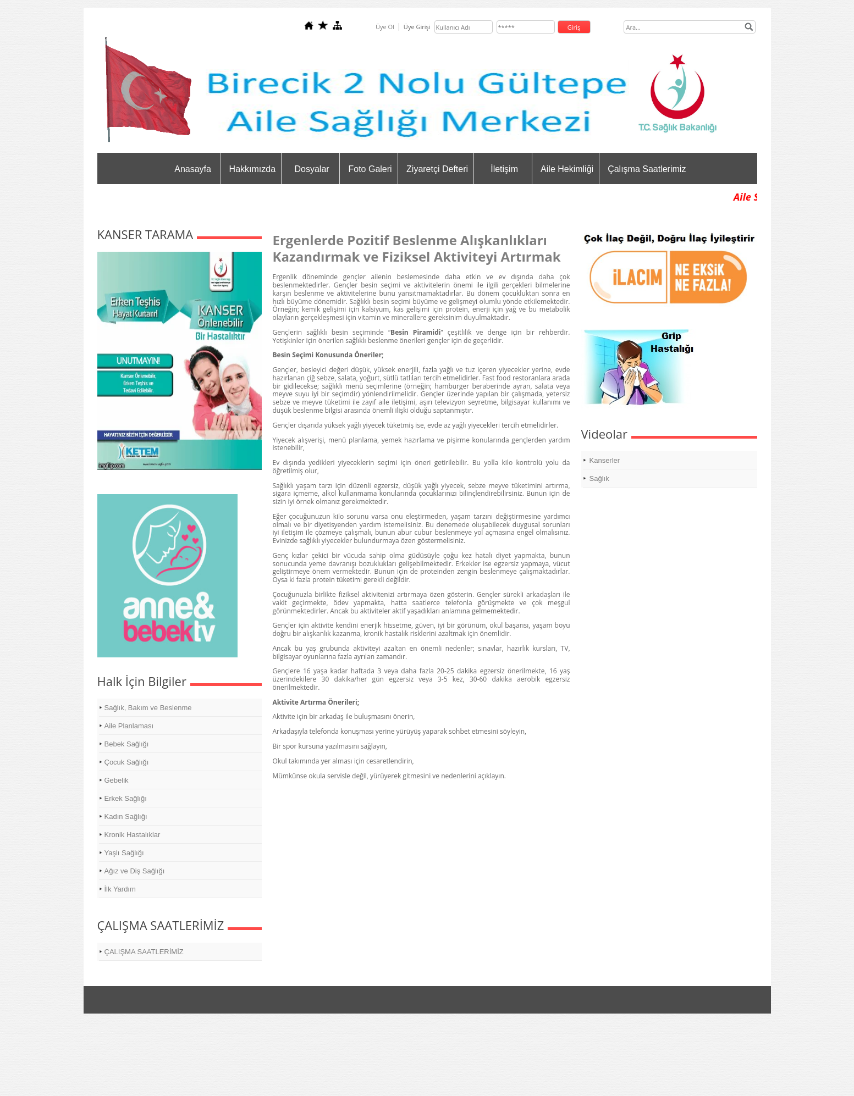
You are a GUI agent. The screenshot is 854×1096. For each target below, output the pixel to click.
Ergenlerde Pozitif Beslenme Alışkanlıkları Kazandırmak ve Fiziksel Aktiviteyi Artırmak (417, 248)
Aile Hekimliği (567, 169)
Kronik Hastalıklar (132, 835)
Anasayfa (192, 169)
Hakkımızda (252, 169)
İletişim (504, 169)
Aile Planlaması (129, 726)
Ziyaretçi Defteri (437, 169)
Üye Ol (385, 27)
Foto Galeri (370, 169)
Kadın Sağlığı (125, 816)
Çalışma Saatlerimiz (647, 169)
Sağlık (599, 478)
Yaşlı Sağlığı (124, 853)
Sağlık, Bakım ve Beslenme (148, 708)
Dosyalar (311, 169)
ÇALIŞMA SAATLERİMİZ (144, 952)
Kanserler (604, 460)
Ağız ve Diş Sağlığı (134, 871)
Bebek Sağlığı (126, 744)
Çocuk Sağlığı (126, 762)
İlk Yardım (120, 889)
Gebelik (116, 780)
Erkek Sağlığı (125, 798)
